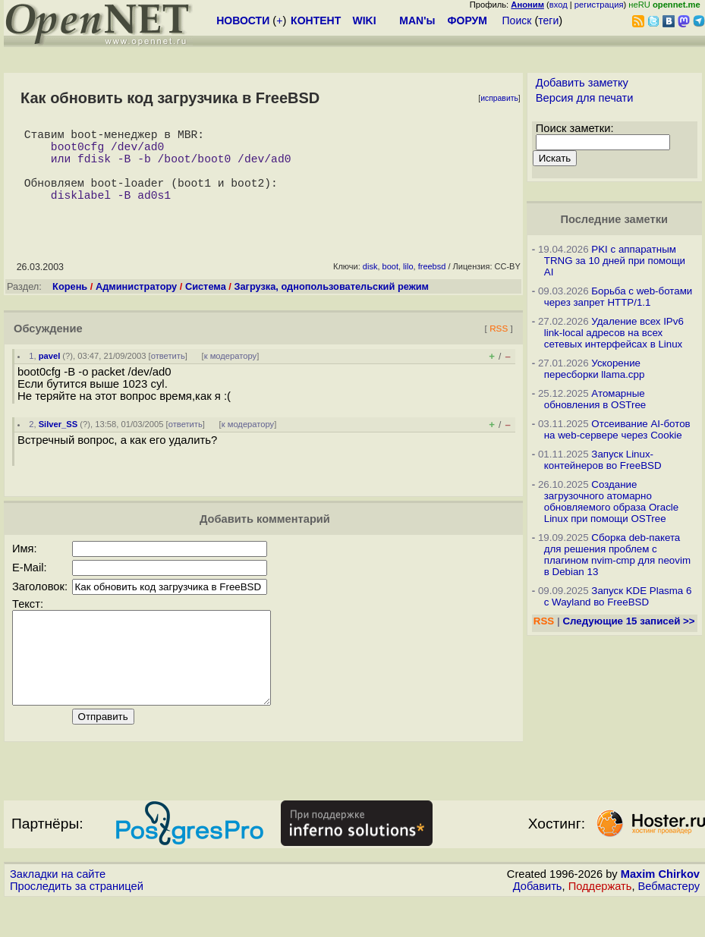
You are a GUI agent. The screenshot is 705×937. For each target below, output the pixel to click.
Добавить (537, 923)
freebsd (432, 284)
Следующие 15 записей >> (628, 621)
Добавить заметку (582, 83)
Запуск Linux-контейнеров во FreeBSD (603, 459)
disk (370, 284)
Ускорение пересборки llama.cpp (594, 368)
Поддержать (600, 923)
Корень (69, 304)
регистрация (599, 4)
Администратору (136, 304)
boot (390, 284)
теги (548, 20)
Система (205, 304)
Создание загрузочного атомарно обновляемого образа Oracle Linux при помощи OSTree (611, 501)
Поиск (517, 20)
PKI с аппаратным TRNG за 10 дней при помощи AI (614, 261)
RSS (498, 346)
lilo (408, 284)
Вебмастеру (669, 923)
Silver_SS (58, 442)
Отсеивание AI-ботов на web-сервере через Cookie (617, 429)
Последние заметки (614, 219)
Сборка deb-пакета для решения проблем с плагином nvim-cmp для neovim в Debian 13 (617, 554)
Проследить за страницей (76, 923)
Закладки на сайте (57, 910)
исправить (499, 98)
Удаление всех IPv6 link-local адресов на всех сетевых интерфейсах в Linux (614, 333)
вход (558, 4)
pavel (50, 374)
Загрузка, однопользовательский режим (331, 304)
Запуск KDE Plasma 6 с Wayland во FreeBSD (618, 596)
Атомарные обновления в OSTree (595, 399)
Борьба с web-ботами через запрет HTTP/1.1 (618, 296)
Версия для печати (585, 98)
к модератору (230, 374)
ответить (168, 374)
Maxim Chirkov (660, 910)
